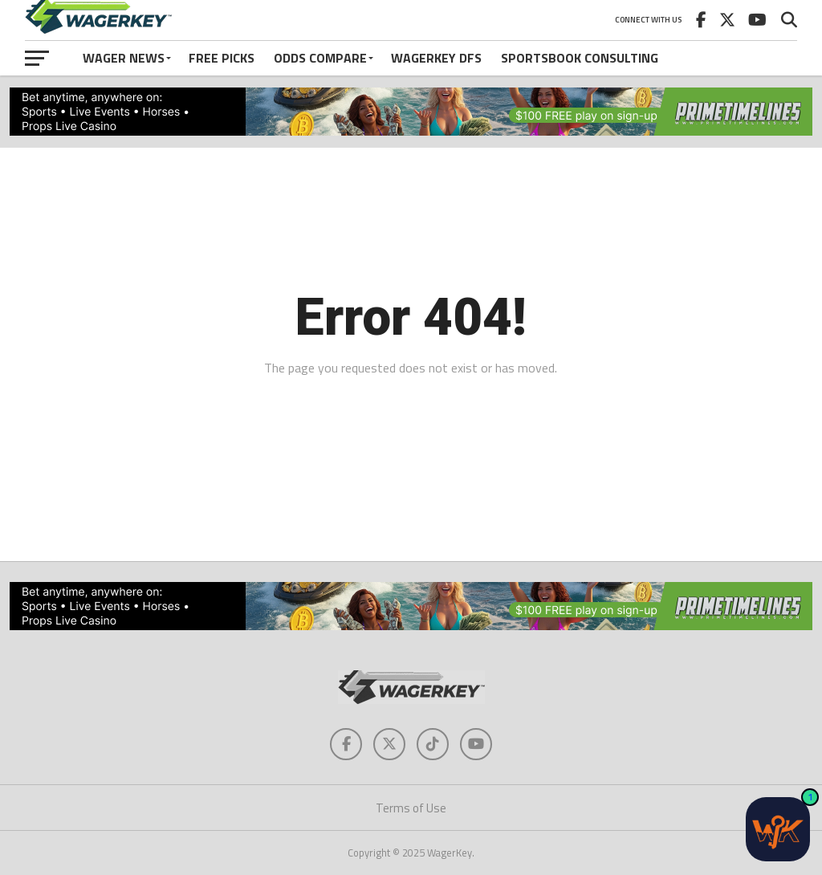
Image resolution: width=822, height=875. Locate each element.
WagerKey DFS (436, 57)
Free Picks (221, 57)
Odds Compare (320, 57)
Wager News (124, 57)
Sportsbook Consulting (579, 57)
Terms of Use (411, 808)
